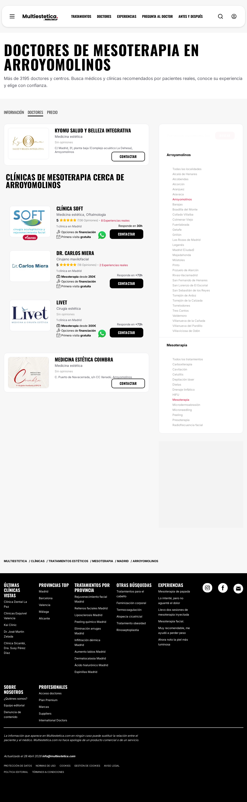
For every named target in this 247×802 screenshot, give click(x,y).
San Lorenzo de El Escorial (190, 285)
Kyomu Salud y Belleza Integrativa (93, 130)
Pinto (175, 265)
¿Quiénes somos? (15, 698)
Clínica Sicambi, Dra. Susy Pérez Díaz (15, 648)
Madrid (43, 591)
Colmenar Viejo (182, 219)
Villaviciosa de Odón (186, 331)
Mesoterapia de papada (174, 591)
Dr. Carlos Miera (75, 252)
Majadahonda (181, 255)
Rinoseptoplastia (128, 630)
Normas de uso (46, 765)
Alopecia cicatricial (129, 616)
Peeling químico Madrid (90, 622)
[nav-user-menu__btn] (234, 16)
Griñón (176, 235)
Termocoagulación (129, 609)
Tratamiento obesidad (131, 623)
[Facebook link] (223, 589)
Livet (61, 302)
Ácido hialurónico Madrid (91, 665)
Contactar (128, 156)
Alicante (44, 618)
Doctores (35, 112)
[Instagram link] (207, 589)
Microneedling (182, 410)
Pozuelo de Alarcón (185, 270)
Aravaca (178, 194)
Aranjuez (178, 189)
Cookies (65, 765)
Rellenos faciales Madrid (91, 608)
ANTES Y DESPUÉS (190, 16)
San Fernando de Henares (189, 280)
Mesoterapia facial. (171, 621)
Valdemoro (179, 315)
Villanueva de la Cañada (188, 320)
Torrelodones (181, 305)
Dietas (176, 384)
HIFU (175, 394)
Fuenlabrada (180, 224)
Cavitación (179, 369)
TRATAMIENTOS (81, 16)
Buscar (225, 135)
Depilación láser (183, 379)
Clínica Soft (69, 208)
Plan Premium (48, 700)
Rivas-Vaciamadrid (185, 275)
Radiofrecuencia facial (187, 425)
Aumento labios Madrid (90, 651)
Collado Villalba (182, 214)
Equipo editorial (14, 705)
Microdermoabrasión (186, 405)
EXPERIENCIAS (126, 16)
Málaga (44, 611)
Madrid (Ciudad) (183, 250)
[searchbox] (191, 135)
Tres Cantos (180, 310)
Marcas (44, 707)
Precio (52, 112)
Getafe (177, 229)
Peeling (177, 415)
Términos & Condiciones (48, 771)
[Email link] (238, 588)
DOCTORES (104, 16)
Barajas (177, 204)
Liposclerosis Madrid (88, 615)
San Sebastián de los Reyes (191, 290)
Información (14, 112)
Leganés (178, 245)
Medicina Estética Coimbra (84, 359)
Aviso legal (112, 765)
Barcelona (46, 598)
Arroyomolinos (182, 199)
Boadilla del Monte (185, 209)
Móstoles (178, 260)
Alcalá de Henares (184, 174)
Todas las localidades (186, 169)
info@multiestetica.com (58, 756)
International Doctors (53, 720)
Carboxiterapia (182, 364)
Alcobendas (180, 179)
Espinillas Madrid (86, 672)
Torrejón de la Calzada (187, 300)
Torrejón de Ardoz (184, 295)
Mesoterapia (180, 399)
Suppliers (45, 713)
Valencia (44, 605)
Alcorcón (178, 184)
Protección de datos (18, 765)
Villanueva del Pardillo (187, 326)
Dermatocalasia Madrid (90, 658)
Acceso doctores (50, 693)
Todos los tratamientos (187, 359)
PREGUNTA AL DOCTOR (157, 16)
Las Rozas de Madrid (186, 240)
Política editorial (16, 771)
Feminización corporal (131, 603)
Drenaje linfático (183, 389)
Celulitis (177, 374)
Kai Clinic (10, 625)
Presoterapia (181, 420)
